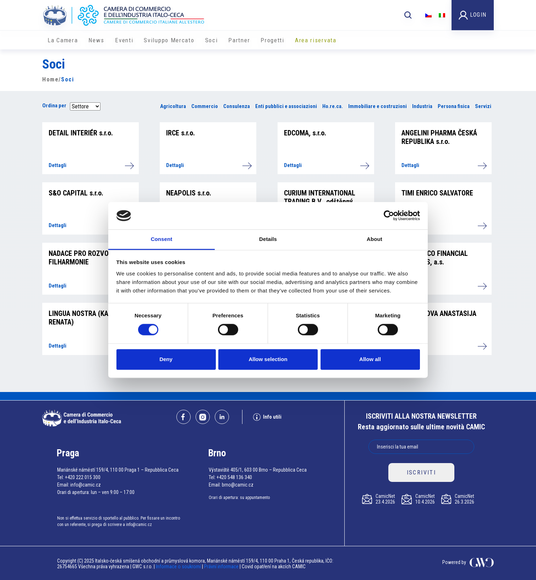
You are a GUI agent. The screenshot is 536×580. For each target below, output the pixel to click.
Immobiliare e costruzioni (377, 106)
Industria (422, 106)
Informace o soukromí (179, 566)
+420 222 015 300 (82, 477)
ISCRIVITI (421, 472)
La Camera (63, 40)
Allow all (370, 359)
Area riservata (316, 40)
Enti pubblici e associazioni (286, 106)
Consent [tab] (162, 239)
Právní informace (221, 566)
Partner (239, 40)
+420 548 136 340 (234, 477)
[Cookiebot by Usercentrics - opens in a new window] (389, 215)
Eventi (124, 40)
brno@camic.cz (237, 485)
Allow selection (267, 359)
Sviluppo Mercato (169, 40)
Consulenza (236, 106)
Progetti (272, 40)
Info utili (267, 417)
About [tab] (374, 239)
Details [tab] (268, 239)
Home (50, 79)
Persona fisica (454, 106)
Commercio (204, 106)
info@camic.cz (85, 485)
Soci (211, 40)
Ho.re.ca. (332, 106)
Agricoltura (173, 106)
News (96, 40)
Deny (166, 359)
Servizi (483, 106)
